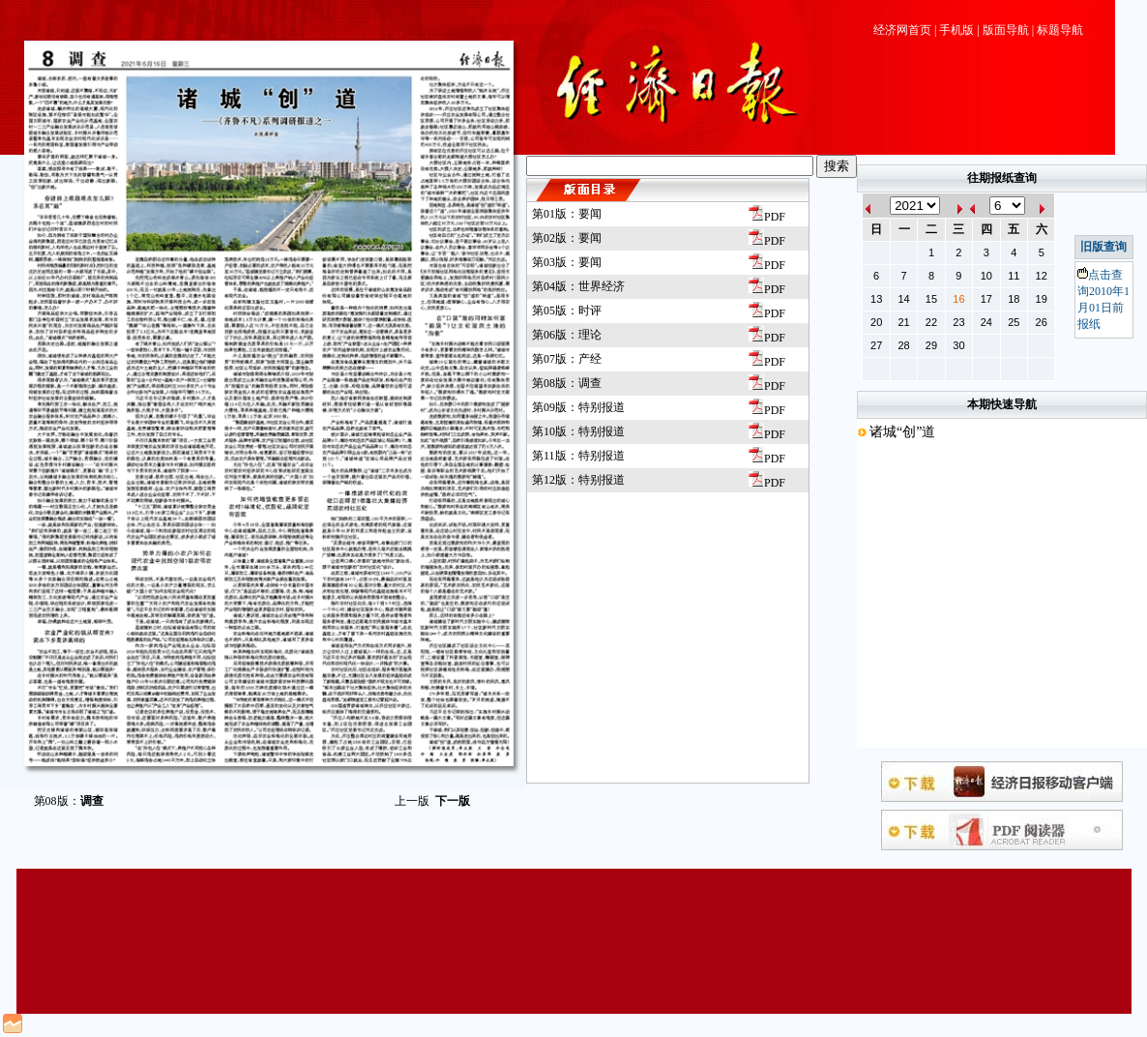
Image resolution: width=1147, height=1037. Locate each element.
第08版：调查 (567, 383)
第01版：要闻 (567, 214)
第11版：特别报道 (578, 455)
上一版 (412, 801)
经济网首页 (902, 30)
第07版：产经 (567, 359)
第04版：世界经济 (578, 286)
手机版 (956, 30)
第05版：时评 (567, 310)
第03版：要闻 (567, 262)
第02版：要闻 (567, 238)
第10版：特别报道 (578, 431)
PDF (767, 216)
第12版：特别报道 (578, 480)
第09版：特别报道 (578, 407)
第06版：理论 (567, 334)
